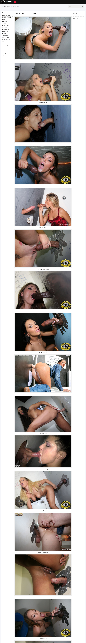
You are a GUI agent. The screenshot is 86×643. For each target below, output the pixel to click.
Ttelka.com (9, 2)
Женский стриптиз (5, 37)
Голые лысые (4, 64)
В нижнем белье (5, 31)
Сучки (3, 43)
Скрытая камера (5, 47)
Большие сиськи (5, 29)
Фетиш (74, 34)
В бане (3, 49)
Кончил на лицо (76, 24)
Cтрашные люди (5, 25)
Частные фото (5, 35)
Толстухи (4, 23)
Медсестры (4, 55)
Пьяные (3, 51)
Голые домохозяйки (6, 59)
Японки (3, 41)
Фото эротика (5, 27)
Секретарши (4, 53)
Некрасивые (4, 21)
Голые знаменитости (6, 39)
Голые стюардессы (5, 62)
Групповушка (75, 26)
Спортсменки (4, 57)
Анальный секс (75, 21)
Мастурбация (75, 28)
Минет (74, 32)
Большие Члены (76, 23)
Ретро (74, 30)
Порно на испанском (6, 15)
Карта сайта (4, 66)
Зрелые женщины (5, 45)
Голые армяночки (5, 60)
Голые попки (4, 33)
